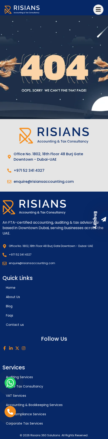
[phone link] (10, 411)
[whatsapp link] (10, 382)
